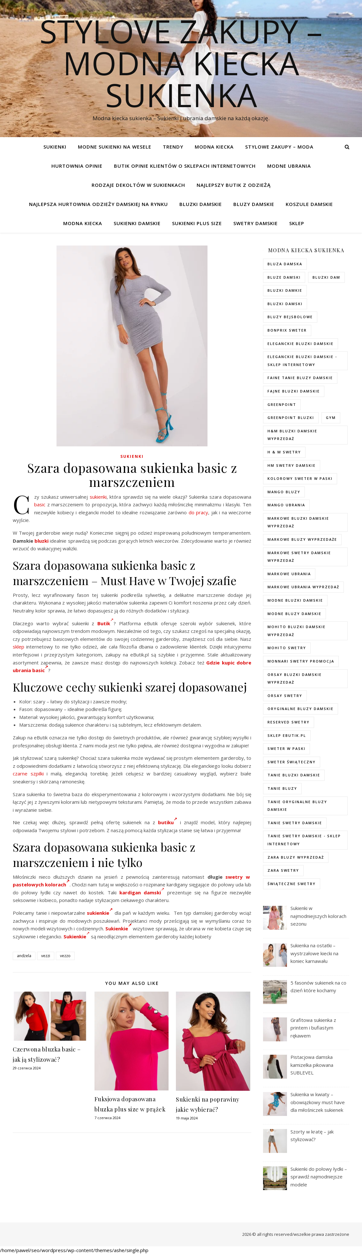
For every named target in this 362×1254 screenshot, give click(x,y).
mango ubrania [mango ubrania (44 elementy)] (286, 504)
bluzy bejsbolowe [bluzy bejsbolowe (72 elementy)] (290, 316)
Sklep (296, 223)
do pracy (198, 512)
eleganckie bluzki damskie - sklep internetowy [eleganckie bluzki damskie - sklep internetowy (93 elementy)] (302, 360)
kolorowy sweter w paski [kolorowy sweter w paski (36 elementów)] (300, 478)
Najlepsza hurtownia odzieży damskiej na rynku (98, 204)
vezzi (45, 955)
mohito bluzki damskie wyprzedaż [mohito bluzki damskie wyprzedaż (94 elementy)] (297, 630)
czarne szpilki (28, 773)
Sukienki (54, 146)
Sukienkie (118, 928)
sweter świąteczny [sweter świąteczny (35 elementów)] (292, 761)
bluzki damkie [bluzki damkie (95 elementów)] (285, 290)
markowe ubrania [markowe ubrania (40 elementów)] (289, 573)
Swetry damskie (255, 223)
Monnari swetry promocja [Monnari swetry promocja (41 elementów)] (301, 661)
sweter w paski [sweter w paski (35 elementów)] (286, 748)
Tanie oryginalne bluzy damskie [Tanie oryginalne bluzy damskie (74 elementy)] (297, 805)
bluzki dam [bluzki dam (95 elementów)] (326, 277)
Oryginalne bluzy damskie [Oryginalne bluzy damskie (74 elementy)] (301, 708)
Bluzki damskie (200, 204)
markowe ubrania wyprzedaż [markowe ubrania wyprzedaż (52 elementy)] (303, 586)
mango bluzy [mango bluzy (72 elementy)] (284, 491)
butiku (167, 822)
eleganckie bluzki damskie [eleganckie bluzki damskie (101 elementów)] (301, 343)
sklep (18, 646)
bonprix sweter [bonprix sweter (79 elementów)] (287, 330)
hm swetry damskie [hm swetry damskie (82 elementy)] (292, 465)
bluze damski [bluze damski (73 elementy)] (284, 277)
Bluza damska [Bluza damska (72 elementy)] (285, 263)
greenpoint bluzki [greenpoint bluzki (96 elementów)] (291, 417)
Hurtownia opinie (76, 166)
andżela (24, 955)
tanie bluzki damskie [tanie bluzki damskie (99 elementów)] (294, 775)
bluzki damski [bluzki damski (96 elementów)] (285, 303)
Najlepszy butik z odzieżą (234, 185)
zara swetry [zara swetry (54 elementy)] (283, 870)
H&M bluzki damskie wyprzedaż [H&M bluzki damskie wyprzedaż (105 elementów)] (292, 435)
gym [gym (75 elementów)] (331, 417)
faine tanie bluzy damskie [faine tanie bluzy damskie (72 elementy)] (300, 377)
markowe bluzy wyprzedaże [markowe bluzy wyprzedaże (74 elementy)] (302, 539)
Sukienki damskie (137, 223)
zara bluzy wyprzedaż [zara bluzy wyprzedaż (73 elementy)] (296, 857)
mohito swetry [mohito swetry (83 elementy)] (287, 647)
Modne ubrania (289, 166)
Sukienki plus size (197, 223)
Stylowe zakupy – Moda (279, 146)
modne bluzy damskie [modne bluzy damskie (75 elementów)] (294, 613)
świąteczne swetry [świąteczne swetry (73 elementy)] (292, 883)
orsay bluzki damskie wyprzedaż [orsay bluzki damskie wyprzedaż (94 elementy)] (295, 678)
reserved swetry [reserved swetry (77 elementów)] (289, 722)
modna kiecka (214, 146)
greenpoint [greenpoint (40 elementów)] (282, 404)
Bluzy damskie (253, 204)
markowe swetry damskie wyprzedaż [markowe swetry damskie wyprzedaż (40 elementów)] (299, 556)
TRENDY (173, 146)
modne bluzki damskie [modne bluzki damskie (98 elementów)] (295, 600)
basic (39, 504)
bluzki (41, 541)
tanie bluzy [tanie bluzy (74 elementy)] (282, 788)
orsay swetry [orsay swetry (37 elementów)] (285, 695)
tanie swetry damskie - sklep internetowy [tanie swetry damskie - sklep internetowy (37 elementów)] (304, 839)
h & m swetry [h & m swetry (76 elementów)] (284, 452)
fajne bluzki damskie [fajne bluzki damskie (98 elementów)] (294, 391)
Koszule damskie (309, 204)
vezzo (65, 955)
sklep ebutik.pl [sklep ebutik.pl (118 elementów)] (287, 735)
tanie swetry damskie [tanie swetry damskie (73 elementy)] (295, 822)
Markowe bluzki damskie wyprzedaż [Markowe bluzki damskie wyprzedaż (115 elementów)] (298, 522)
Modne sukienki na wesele (114, 146)
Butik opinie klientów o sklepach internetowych (185, 166)
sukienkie (100, 913)
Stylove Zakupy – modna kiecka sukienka (181, 63)
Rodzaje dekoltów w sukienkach (138, 185)
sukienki (98, 497)
